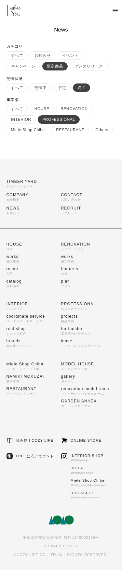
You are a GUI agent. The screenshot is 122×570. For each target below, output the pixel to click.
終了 (81, 87)
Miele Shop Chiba (28, 130)
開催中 (40, 87)
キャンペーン (23, 66)
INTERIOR (21, 119)
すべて (17, 55)
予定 (62, 87)
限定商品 (55, 66)
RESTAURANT (70, 130)
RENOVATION (74, 109)
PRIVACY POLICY (61, 546)
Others (101, 130)
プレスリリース (89, 66)
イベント (70, 55)
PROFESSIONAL (58, 119)
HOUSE (41, 109)
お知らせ (42, 55)
